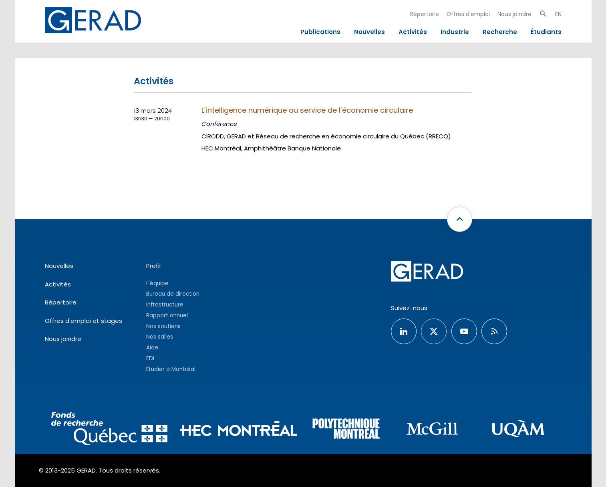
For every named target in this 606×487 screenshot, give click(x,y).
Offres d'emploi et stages (83, 321)
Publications (320, 32)
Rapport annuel (167, 315)
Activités (413, 32)
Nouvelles (369, 32)
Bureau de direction (172, 294)
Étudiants (546, 32)
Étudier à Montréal (170, 369)
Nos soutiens (163, 326)
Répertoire (424, 14)
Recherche (500, 32)
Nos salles (159, 337)
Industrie (455, 32)
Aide (152, 347)
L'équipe (157, 283)
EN (558, 14)
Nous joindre (514, 14)
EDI (150, 358)
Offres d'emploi (468, 14)
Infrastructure (164, 304)
